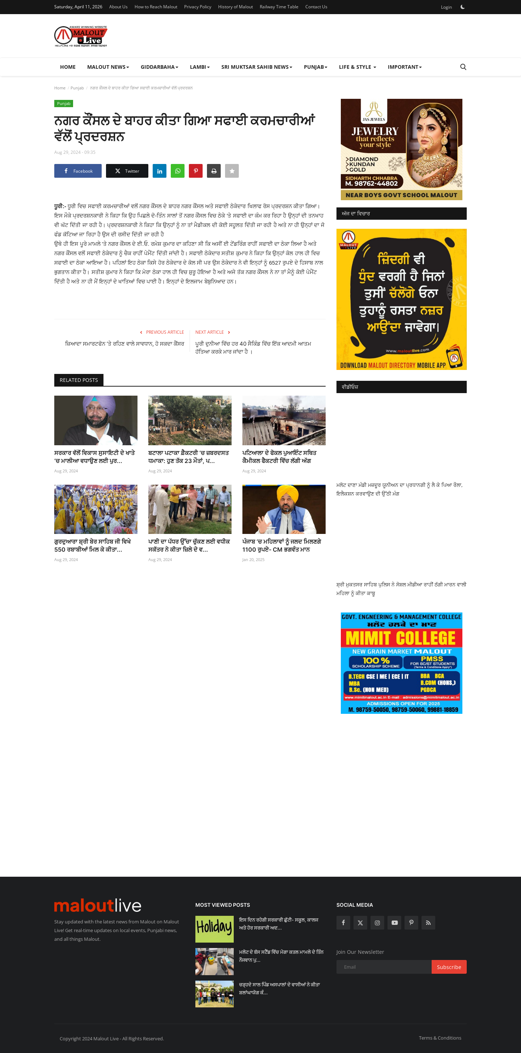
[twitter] (360, 923)
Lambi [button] (200, 66)
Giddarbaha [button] (159, 66)
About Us (118, 7)
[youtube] (394, 923)
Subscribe (449, 967)
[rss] (428, 923)
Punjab (77, 87)
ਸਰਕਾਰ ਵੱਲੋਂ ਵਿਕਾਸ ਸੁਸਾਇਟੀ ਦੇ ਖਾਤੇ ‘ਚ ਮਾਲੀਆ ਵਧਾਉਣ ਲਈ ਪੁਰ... (94, 456)
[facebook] (343, 923)
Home (68, 66)
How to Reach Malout (156, 7)
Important (405, 66)
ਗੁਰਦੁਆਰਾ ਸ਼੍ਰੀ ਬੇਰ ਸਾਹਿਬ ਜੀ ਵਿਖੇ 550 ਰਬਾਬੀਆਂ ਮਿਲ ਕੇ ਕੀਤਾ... (92, 545)
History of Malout (235, 7)
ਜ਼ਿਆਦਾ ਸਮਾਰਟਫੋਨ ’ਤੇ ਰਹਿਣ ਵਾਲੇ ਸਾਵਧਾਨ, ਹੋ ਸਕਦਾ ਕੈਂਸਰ (124, 343)
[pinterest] (411, 923)
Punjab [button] (315, 66)
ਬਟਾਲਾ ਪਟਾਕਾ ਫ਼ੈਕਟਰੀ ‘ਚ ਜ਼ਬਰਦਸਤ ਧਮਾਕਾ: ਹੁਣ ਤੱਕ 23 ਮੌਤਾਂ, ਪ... (188, 456)
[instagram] (377, 923)
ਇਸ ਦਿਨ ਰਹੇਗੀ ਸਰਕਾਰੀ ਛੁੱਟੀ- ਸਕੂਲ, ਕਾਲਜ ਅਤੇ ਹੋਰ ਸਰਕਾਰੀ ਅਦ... (278, 924)
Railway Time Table (279, 7)
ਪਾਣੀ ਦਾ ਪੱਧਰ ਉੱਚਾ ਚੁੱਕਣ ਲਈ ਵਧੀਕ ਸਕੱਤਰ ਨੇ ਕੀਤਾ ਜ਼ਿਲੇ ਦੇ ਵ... (189, 545)
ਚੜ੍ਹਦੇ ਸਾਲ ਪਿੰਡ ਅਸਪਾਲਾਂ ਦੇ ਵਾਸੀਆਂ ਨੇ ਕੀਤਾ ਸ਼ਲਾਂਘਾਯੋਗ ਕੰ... (279, 988)
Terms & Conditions (440, 1038)
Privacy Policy (197, 7)
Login (446, 7)
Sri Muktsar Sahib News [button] (256, 66)
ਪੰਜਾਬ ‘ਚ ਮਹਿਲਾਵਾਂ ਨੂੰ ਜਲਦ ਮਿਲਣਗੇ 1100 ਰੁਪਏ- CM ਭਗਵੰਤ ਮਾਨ (281, 545)
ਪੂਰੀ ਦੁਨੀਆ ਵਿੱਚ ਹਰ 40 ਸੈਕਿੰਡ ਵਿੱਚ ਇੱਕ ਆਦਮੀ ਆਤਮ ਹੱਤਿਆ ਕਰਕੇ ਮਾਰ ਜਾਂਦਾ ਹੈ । (253, 347)
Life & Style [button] (357, 66)
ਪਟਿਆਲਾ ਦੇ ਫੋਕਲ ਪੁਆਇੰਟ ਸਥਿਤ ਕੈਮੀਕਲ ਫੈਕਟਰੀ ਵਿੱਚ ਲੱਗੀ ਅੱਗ (279, 456)
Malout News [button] (108, 66)
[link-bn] (401, 149)
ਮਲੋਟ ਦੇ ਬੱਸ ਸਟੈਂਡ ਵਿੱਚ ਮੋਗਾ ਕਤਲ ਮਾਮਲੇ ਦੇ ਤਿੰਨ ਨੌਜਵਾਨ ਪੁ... (281, 956)
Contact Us (316, 7)
